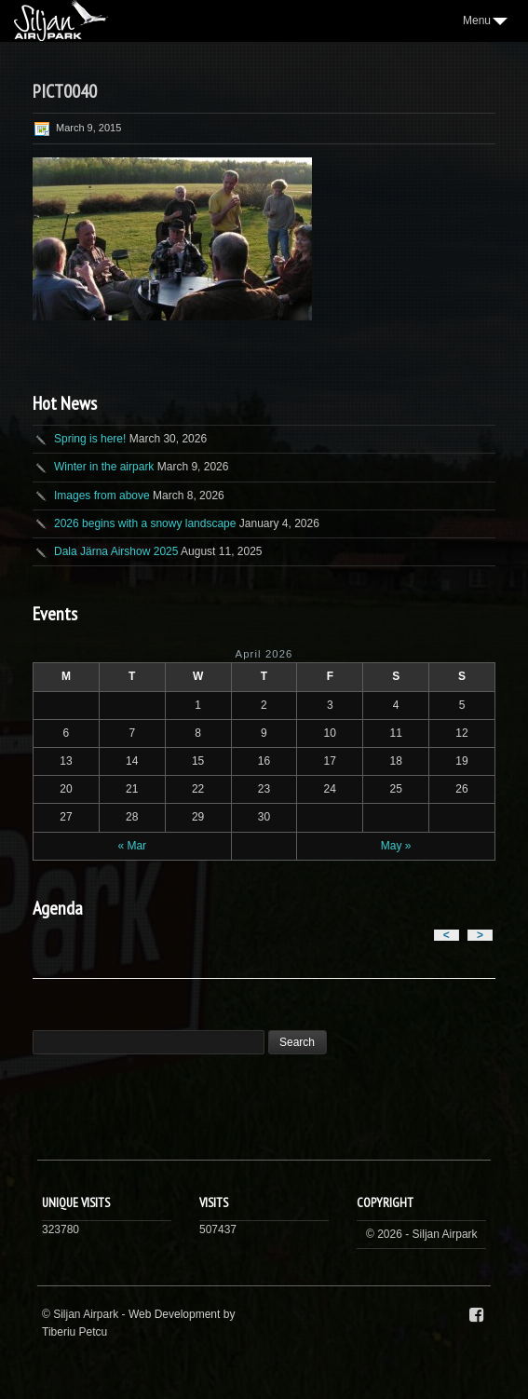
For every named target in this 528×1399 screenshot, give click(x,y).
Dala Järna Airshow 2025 (116, 551)
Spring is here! (90, 438)
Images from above (102, 495)
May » (396, 845)
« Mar (131, 845)
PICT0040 (65, 91)
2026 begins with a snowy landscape (145, 523)
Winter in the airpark (104, 466)
